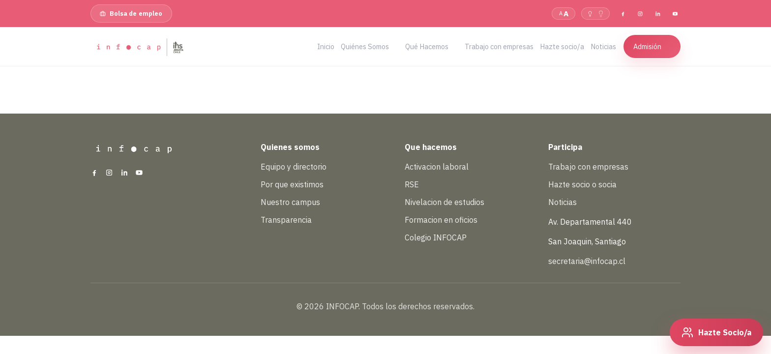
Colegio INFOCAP (436, 237)
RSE (412, 184)
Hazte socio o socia (582, 184)
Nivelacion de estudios (444, 202)
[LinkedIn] (657, 13)
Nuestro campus (290, 202)
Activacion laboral (437, 167)
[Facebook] (623, 13)
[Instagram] (640, 13)
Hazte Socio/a (724, 332)
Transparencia (286, 220)
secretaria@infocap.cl (586, 261)
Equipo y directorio (293, 167)
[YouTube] (675, 13)
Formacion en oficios (441, 220)
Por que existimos (292, 184)
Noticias (562, 202)
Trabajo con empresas (588, 167)
